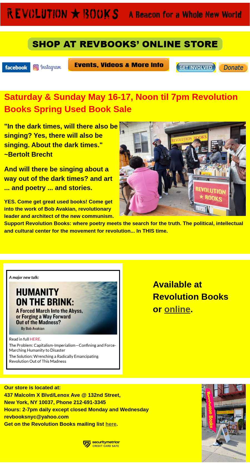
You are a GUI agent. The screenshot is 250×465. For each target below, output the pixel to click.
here (111, 424)
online (177, 309)
